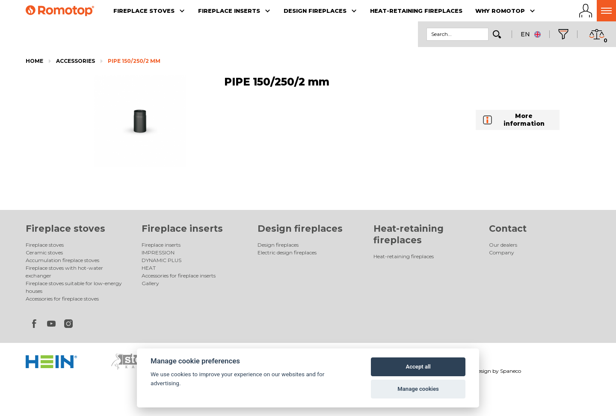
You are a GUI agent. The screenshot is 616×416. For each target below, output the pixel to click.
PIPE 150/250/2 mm (134, 61)
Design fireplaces (300, 228)
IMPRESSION (158, 252)
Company (501, 252)
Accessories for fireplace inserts (179, 275)
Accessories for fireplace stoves (62, 298)
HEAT (149, 268)
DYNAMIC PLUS (161, 260)
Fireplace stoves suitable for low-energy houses (74, 287)
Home (34, 61)
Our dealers (503, 245)
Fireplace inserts (182, 228)
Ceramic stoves (44, 252)
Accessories (75, 61)
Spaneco (510, 371)
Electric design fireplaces (287, 252)
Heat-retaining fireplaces (403, 256)
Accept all (418, 366)
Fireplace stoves (65, 228)
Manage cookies (417, 389)
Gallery (150, 283)
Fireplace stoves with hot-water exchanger (64, 272)
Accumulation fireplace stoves (62, 260)
